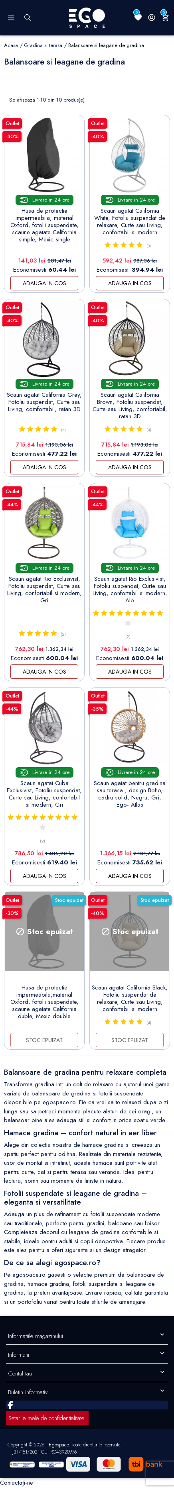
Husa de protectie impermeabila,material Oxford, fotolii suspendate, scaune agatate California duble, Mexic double (44, 1002)
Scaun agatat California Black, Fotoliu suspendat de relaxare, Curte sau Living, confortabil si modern (130, 998)
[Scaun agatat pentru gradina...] (130, 727)
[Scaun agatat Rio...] (44, 523)
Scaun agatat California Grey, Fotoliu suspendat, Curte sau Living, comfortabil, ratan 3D (44, 402)
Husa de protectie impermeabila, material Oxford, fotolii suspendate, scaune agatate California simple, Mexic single (44, 225)
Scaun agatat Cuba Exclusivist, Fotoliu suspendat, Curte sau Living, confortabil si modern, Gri (44, 794)
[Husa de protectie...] (44, 155)
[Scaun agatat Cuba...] (44, 727)
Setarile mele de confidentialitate (46, 1418)
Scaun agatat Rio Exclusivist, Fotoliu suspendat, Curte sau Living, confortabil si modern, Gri (44, 589)
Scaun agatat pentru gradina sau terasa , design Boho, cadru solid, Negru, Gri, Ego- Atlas (130, 794)
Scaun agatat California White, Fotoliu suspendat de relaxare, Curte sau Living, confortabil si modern (129, 221)
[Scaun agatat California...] (130, 155)
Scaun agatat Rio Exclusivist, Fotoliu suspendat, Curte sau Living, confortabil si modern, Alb (130, 589)
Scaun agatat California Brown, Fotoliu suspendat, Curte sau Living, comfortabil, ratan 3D (130, 405)
